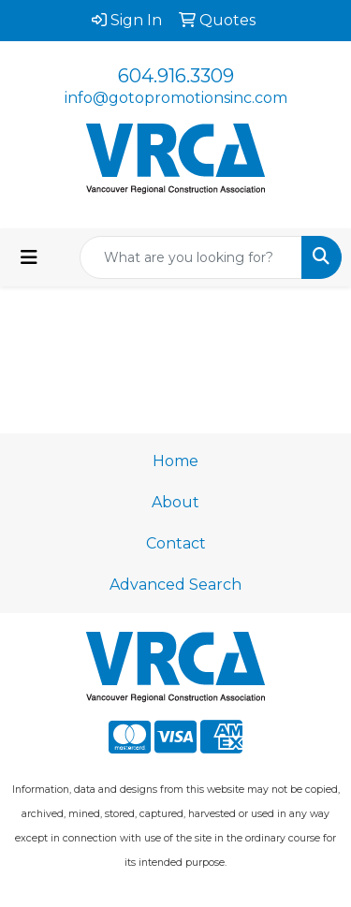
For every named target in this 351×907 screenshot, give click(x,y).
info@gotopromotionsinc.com (176, 98)
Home (175, 461)
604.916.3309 (176, 76)
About (175, 502)
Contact (176, 543)
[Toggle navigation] (29, 257)
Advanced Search (175, 584)
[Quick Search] (191, 257)
